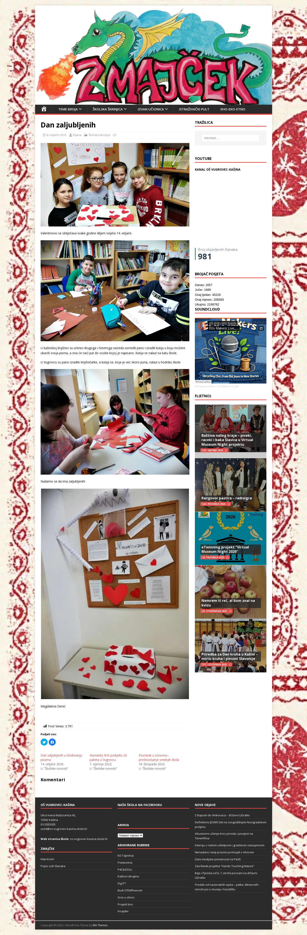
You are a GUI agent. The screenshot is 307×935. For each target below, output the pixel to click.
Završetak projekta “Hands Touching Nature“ (224, 866)
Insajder (123, 911)
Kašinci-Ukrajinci (128, 876)
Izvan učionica (151, 109)
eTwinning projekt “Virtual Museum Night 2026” (225, 549)
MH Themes (100, 925)
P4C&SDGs (125, 869)
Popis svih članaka (53, 866)
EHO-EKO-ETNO (233, 109)
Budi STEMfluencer (130, 890)
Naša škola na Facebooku (140, 805)
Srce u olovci (126, 897)
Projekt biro (125, 904)
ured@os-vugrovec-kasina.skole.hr (64, 829)
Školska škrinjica (108, 109)
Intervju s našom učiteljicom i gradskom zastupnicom (229, 845)
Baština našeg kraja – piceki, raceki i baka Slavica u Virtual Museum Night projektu (227, 440)
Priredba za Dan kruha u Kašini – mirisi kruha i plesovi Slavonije (229, 656)
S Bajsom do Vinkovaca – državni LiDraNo (222, 815)
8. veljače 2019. (56, 135)
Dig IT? (122, 883)
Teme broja (68, 109)
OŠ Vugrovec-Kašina (205, 386)
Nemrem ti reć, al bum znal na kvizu (228, 603)
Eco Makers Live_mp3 (228, 386)
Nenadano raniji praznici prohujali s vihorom (224, 852)
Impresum (47, 859)
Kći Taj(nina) (125, 855)
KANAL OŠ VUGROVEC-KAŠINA (218, 169)
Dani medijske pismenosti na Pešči (218, 859)
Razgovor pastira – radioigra (226, 498)
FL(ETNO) (203, 396)
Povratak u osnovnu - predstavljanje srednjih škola (159, 757)
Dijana (77, 135)
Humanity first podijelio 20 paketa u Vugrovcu (108, 757)
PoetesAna (125, 862)
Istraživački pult (194, 109)
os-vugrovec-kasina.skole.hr (89, 839)
